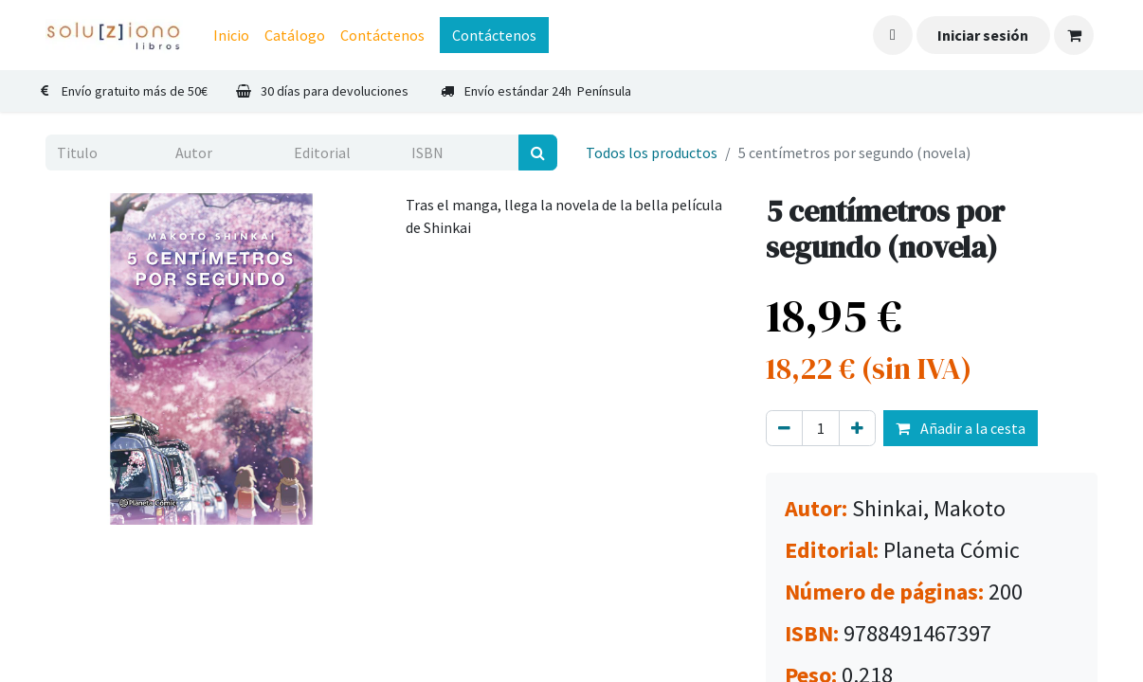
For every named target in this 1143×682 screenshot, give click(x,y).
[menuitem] (231, 35)
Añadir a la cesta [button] (960, 428)
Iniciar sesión (982, 35)
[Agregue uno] (857, 428)
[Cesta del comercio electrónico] (1074, 35)
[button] (893, 35)
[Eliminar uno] (784, 428)
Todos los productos (651, 152)
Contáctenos (494, 35)
